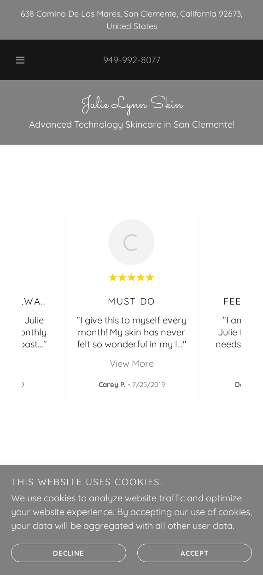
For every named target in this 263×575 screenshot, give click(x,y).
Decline (47, 553)
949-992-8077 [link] (131, 59)
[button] (22, 60)
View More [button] (132, 363)
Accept (173, 553)
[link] (131, 105)
